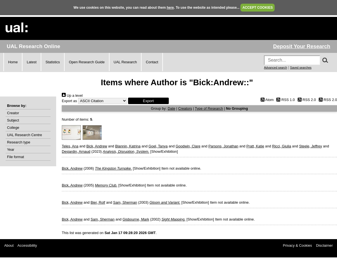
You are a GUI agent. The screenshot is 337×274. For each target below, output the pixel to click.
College (13, 127)
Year (10, 149)
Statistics (52, 62)
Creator (13, 113)
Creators (185, 108)
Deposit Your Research (301, 46)
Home (13, 62)
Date (171, 108)
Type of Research (209, 108)
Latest (32, 62)
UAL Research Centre (24, 135)
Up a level (72, 95)
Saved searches (300, 67)
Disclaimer (324, 245)
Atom (266, 100)
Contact (152, 62)
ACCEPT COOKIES (257, 8)
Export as (69, 101)
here (170, 8)
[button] (148, 101)
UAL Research (125, 62)
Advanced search (275, 67)
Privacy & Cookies (297, 245)
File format (15, 157)
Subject (13, 120)
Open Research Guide (86, 62)
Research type (18, 142)
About (8, 245)
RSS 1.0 (285, 100)
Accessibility (27, 245)
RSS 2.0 (306, 100)
